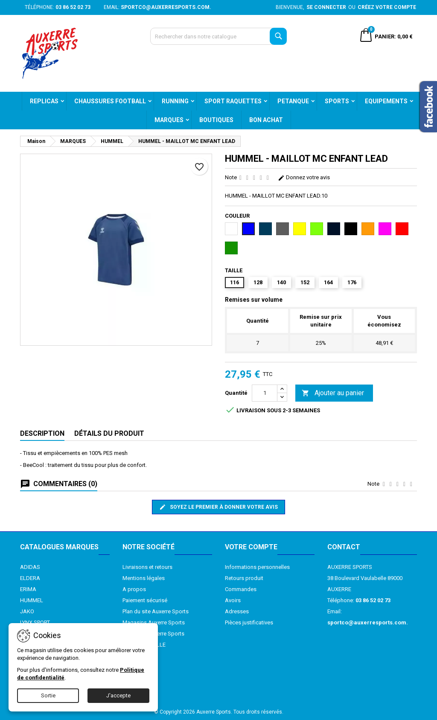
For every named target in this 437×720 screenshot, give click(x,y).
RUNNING (175, 101)
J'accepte (118, 695)
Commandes (240, 589)
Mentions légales (143, 578)
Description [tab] (42, 433)
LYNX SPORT (35, 622)
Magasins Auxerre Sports (153, 622)
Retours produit (244, 578)
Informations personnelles (257, 567)
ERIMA (28, 589)
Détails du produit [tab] (109, 433)
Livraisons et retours (147, 567)
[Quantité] (264, 393)
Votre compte (251, 547)
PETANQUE (293, 101)
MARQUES (169, 120)
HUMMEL (31, 600)
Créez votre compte (387, 7)
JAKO (27, 611)
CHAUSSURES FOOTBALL (110, 101)
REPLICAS (44, 101)
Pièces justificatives (249, 622)
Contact (343, 547)
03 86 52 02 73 (72, 7)
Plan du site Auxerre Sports (155, 611)
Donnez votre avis (304, 177)
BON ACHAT (266, 120)
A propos (134, 589)
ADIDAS (30, 567)
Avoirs (233, 600)
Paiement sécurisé (144, 600)
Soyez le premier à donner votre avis (218, 507)
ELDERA (30, 578)
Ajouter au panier (333, 393)
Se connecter (326, 7)
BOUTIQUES (216, 120)
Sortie (48, 695)
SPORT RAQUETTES (233, 101)
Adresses (237, 611)
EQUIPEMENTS (386, 101)
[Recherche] (218, 36)
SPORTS (337, 101)
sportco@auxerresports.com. (166, 7)
